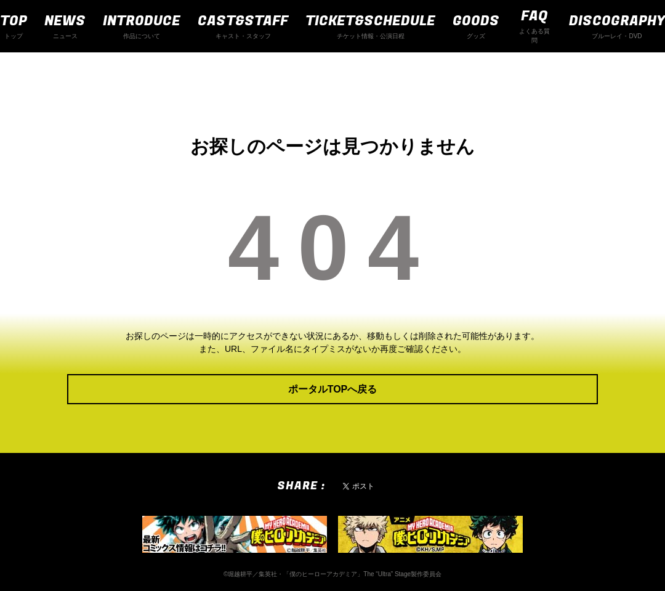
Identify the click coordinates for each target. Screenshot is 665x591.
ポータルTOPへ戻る (332, 389)
